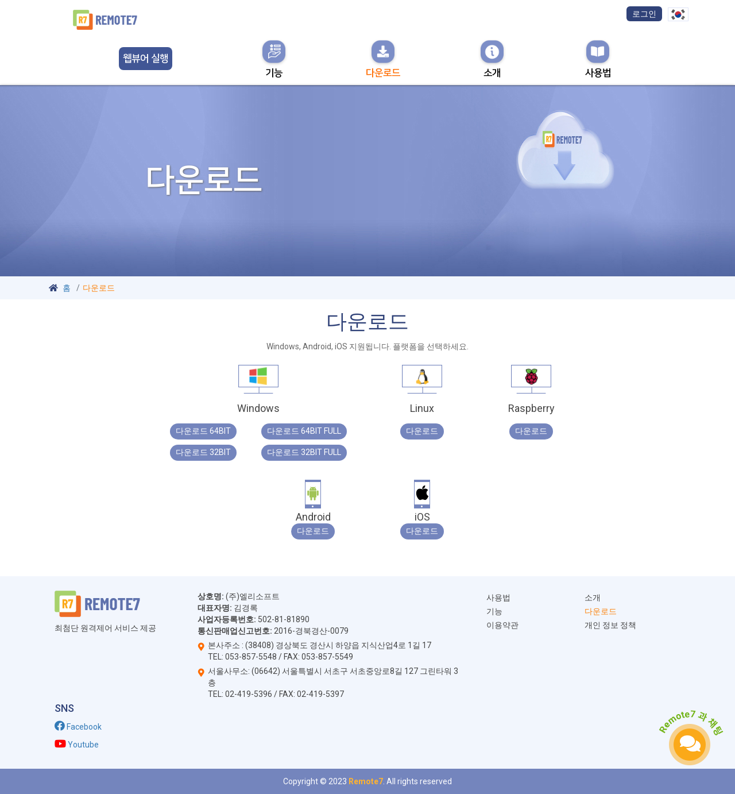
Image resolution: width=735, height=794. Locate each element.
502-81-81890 (283, 619)
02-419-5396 (248, 694)
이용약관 (502, 625)
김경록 (246, 607)
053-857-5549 (327, 656)
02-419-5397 (320, 694)
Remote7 (366, 781)
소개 (593, 597)
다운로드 (601, 611)
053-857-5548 (251, 656)
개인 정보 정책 (610, 625)
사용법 (498, 597)
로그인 (644, 13)
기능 (494, 611)
